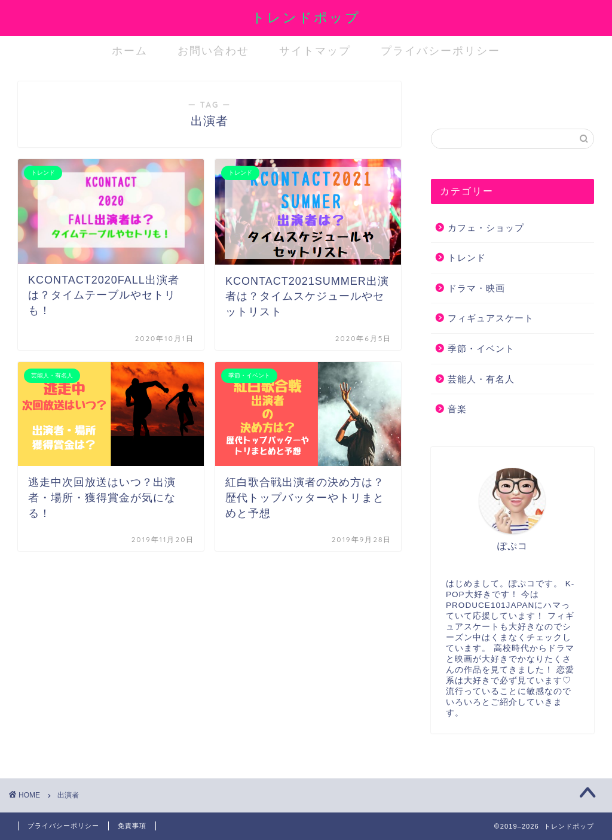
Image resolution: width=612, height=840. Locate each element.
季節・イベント (481, 348)
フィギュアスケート (491, 318)
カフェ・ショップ (486, 228)
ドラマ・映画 (476, 288)
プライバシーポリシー (440, 50)
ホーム (130, 50)
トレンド (467, 257)
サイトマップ (315, 50)
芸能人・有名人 (481, 379)
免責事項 (132, 825)
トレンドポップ (306, 17)
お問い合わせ (213, 50)
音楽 (457, 409)
